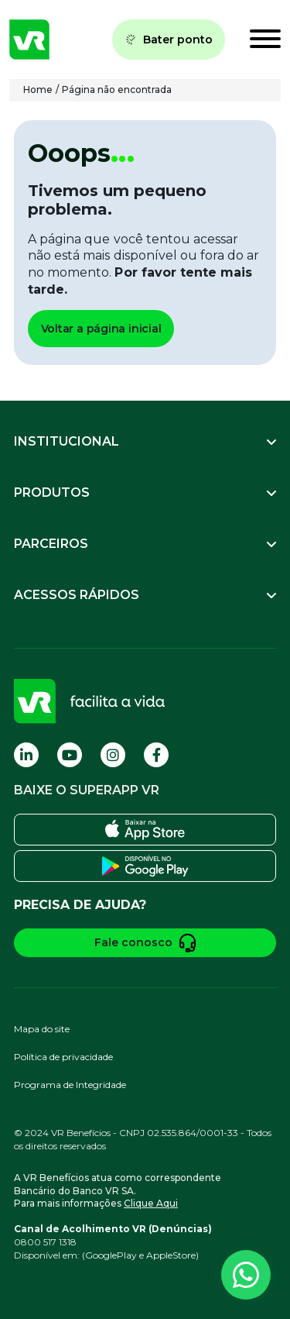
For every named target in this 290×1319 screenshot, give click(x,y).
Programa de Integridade (70, 1084)
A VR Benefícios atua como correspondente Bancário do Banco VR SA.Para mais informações (117, 1191)
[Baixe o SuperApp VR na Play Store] (145, 866)
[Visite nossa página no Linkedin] (26, 754)
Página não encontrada (117, 89)
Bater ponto (169, 39)
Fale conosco (145, 942)
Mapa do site (42, 1029)
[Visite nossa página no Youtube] (69, 754)
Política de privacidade (63, 1056)
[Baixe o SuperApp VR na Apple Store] (145, 829)
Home (38, 89)
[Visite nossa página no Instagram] (113, 754)
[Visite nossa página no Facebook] (156, 754)
